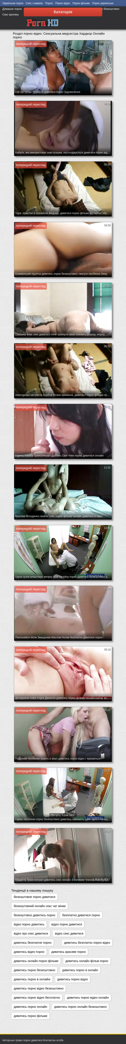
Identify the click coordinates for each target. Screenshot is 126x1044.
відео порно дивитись (29, 924)
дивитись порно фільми (30, 1016)
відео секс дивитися (69, 933)
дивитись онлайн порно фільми (36, 961)
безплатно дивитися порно (81, 915)
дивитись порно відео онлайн (88, 997)
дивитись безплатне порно (32, 942)
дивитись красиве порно (68, 952)
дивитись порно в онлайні (32, 979)
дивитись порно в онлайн (80, 970)
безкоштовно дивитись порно (34, 915)
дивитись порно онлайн (30, 1006)
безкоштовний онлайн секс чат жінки (40, 906)
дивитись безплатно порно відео (87, 942)
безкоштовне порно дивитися (34, 897)
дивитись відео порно (29, 952)
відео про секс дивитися (31, 933)
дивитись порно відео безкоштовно (38, 988)
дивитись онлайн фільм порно (86, 961)
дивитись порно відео (72, 979)
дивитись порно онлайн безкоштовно (80, 1006)
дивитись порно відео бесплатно (37, 997)
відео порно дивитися (66, 924)
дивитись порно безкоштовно (34, 970)
